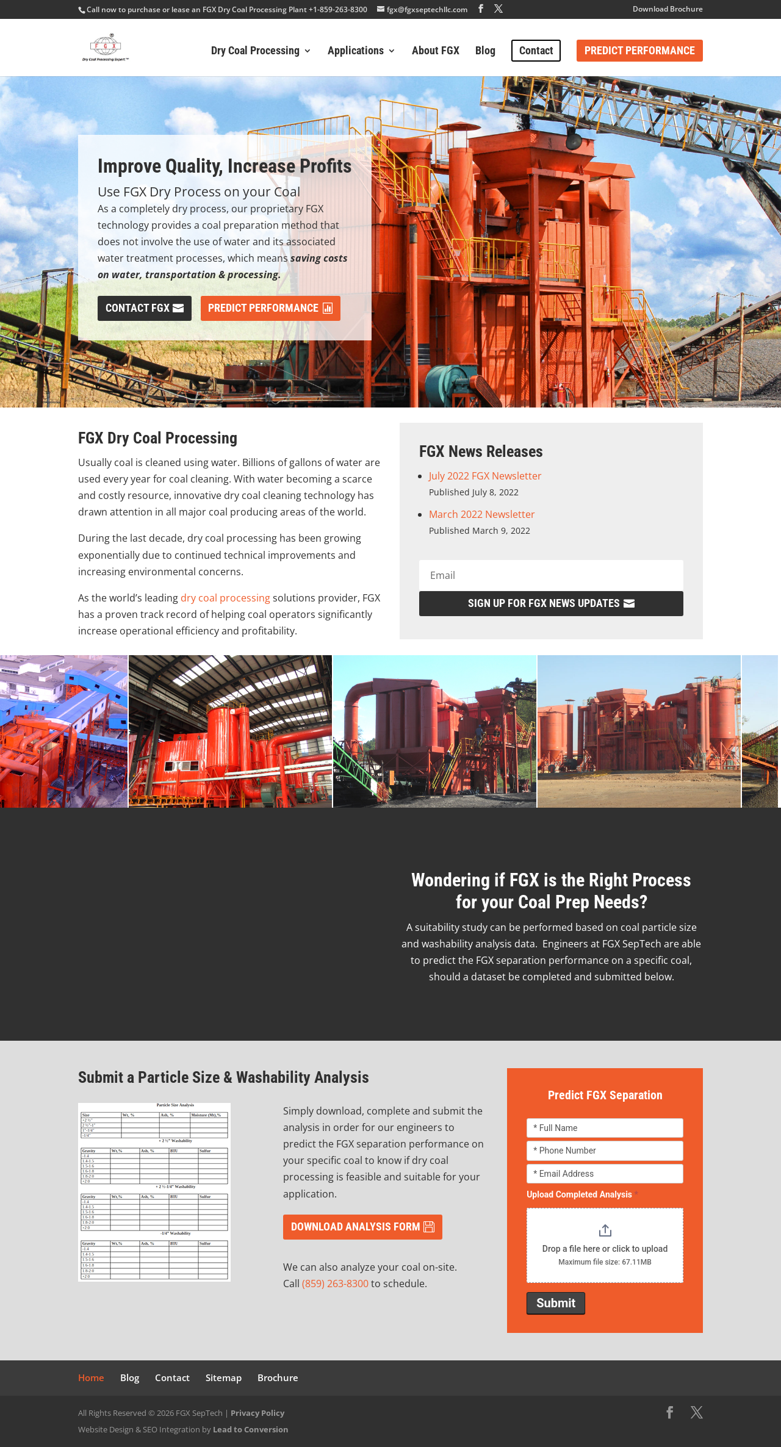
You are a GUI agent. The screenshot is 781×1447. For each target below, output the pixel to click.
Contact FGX (138, 307)
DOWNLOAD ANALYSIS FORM (355, 1226)
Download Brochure (668, 9)
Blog (485, 51)
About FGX (435, 51)
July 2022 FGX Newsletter (485, 476)
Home (91, 1377)
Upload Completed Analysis (582, 1194)
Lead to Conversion (251, 1429)
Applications (356, 51)
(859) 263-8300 (335, 1283)
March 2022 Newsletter (482, 514)
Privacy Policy (257, 1412)
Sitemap (224, 1377)
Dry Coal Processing (255, 51)
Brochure (277, 1377)
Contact (536, 50)
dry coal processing (225, 598)
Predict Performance (640, 50)
